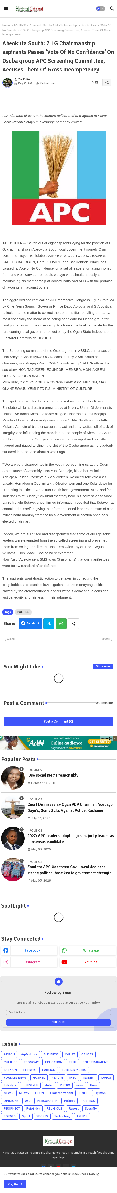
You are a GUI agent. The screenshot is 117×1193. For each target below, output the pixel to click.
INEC (72, 1078)
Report (74, 1108)
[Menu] (6, 8)
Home (6, 25)
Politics (69, 1101)
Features (29, 1070)
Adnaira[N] (107, 738)
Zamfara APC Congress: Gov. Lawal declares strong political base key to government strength (69, 869)
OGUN (39, 1093)
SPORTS (42, 1116)
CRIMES (87, 1054)
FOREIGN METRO (74, 1070)
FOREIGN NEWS (15, 1078)
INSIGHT (89, 1078)
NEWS (8, 1093)
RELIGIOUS (54, 1108)
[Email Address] (58, 1012)
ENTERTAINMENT (95, 1062)
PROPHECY (12, 1108)
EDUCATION (53, 1062)
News (94, 1085)
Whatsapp (61, 623)
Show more (103, 666)
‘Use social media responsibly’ (53, 775)
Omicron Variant (61, 1093)
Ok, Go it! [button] (15, 1184)
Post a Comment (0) (58, 721)
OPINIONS (11, 1101)
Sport (26, 1116)
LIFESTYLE (30, 1085)
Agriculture (29, 1054)
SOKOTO (10, 1116)
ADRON (9, 1054)
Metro (48, 1085)
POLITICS (20, 25)
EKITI (72, 1062)
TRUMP (82, 1116)
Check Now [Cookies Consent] (87, 1174)
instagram (32, 962)
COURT (70, 1054)
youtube (91, 962)
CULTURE (10, 1062)
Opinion (100, 1093)
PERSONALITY (47, 1101)
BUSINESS (51, 1054)
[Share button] (73, 623)
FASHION (10, 1070)
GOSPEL (39, 1078)
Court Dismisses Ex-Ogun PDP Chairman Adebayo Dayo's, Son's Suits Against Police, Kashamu (70, 807)
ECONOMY (31, 1062)
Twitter (48, 623)
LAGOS (106, 1078)
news (79, 1085)
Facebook (33, 623)
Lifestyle (10, 1085)
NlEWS (24, 1093)
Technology (62, 1116)
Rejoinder (33, 1108)
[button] (100, 8)
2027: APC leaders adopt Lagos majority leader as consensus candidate (70, 838)
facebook (32, 950)
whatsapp (91, 950)
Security (91, 1108)
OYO (28, 1101)
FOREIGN (48, 1070)
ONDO (83, 1093)
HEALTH (57, 1078)
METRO (65, 1085)
